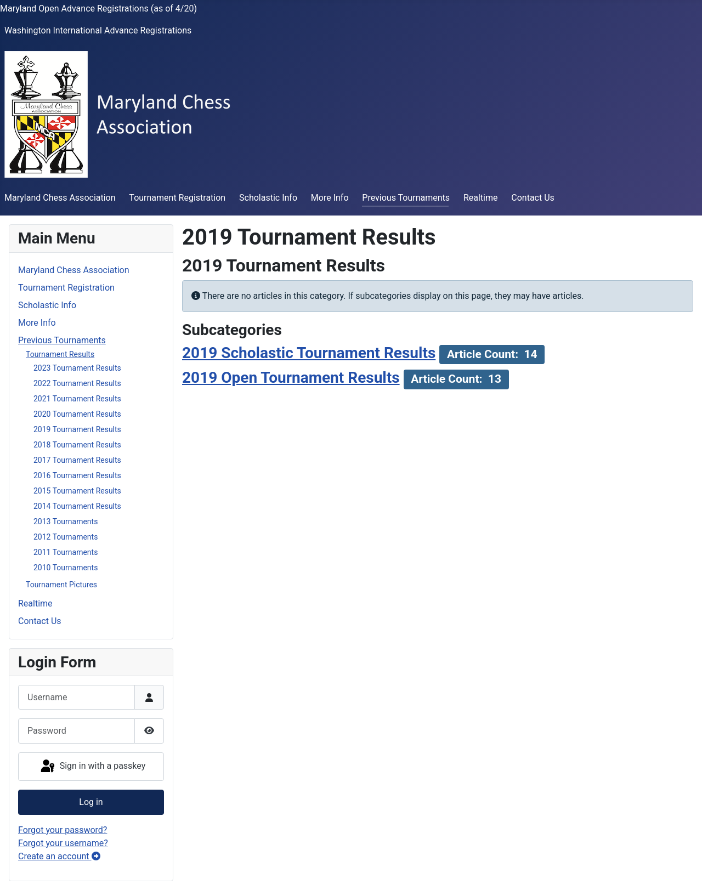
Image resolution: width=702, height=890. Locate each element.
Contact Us (532, 197)
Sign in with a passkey (92, 766)
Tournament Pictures (61, 584)
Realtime (480, 197)
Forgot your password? (62, 830)
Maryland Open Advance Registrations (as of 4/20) (98, 8)
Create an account (59, 856)
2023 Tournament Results (77, 368)
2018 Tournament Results (77, 444)
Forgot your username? (63, 843)
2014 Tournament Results (77, 506)
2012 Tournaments (65, 536)
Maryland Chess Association (60, 197)
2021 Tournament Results (77, 398)
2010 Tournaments (65, 567)
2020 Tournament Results (77, 414)
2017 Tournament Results (77, 460)
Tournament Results (60, 354)
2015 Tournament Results (77, 490)
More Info (330, 197)
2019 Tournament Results (77, 429)
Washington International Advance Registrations (97, 30)
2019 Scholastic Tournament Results (308, 353)
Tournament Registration (177, 197)
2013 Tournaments (65, 521)
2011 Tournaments (65, 552)
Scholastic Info (268, 197)
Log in (91, 802)
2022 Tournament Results (77, 383)
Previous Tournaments (406, 197)
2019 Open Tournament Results (291, 378)
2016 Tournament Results (77, 475)
